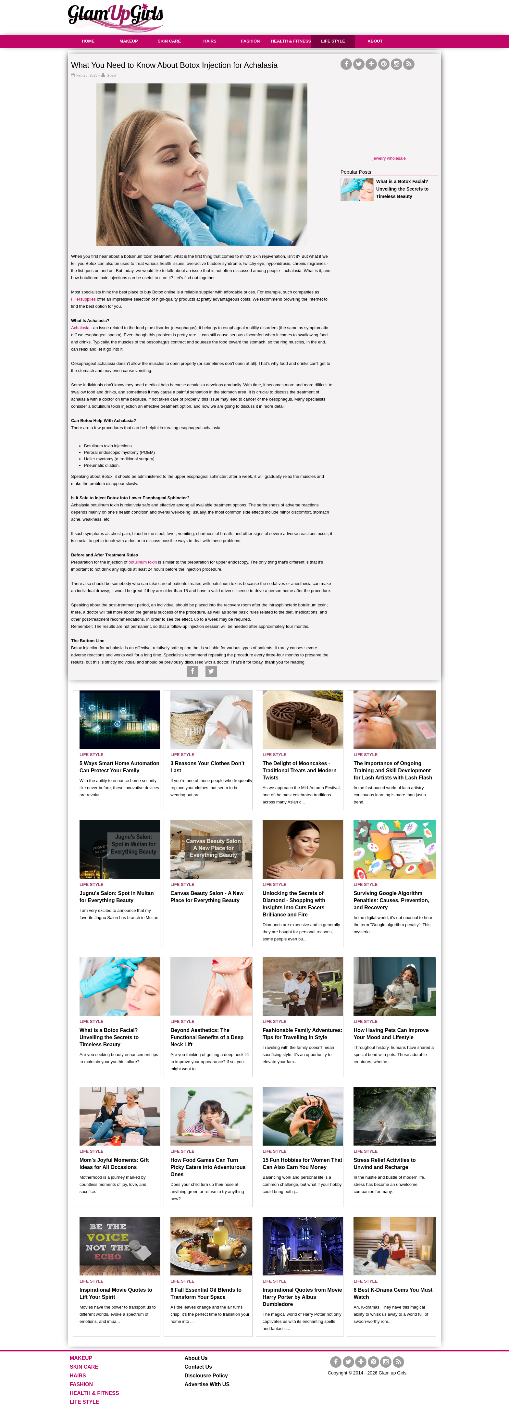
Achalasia (80, 327)
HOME (88, 41)
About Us (196, 1358)
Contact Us (198, 1367)
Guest (111, 75)
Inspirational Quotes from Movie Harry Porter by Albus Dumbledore (302, 1297)
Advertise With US (207, 1384)
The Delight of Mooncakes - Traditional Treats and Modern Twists (300, 770)
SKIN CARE (169, 41)
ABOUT (374, 41)
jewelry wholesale (389, 158)
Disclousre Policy (206, 1375)
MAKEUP (128, 41)
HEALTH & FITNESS (291, 41)
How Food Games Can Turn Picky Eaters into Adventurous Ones (207, 1167)
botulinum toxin (143, 562)
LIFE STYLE (333, 41)
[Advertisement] (323, 16)
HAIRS (209, 41)
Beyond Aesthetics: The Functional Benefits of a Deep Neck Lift (206, 1037)
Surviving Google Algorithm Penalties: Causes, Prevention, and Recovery (391, 900)
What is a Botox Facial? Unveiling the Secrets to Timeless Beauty (402, 189)
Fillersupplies (83, 299)
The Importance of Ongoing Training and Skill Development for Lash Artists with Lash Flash (393, 770)
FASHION (250, 41)
